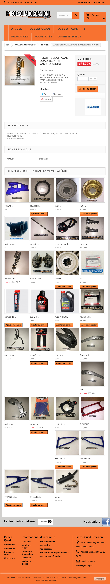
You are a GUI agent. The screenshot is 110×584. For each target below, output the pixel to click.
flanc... (83, 389)
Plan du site (9, 558)
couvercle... (35, 206)
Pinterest (46, 99)
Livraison (26, 541)
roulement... (85, 317)
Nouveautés (9, 548)
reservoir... (60, 355)
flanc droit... (85, 355)
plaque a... (35, 424)
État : (42, 70)
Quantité (81, 74)
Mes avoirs (44, 545)
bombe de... (10, 317)
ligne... (58, 497)
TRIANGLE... (61, 458)
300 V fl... (34, 317)
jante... (58, 206)
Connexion (99, 2)
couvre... (9, 206)
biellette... (34, 244)
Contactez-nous (84, 2)
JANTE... (59, 278)
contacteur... (60, 424)
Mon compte (47, 537)
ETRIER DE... (36, 278)
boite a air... (10, 244)
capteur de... (10, 355)
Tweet (44, 94)
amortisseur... (11, 278)
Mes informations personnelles (54, 552)
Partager (57, 94)
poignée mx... (36, 355)
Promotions (9, 545)
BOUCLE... (85, 424)
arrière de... (10, 424)
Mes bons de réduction (50, 556)
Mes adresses (45, 549)
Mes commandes (47, 541)
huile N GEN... (61, 317)
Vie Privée (26, 558)
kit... (82, 278)
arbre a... (84, 244)
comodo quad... (62, 244)
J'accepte (99, 579)
